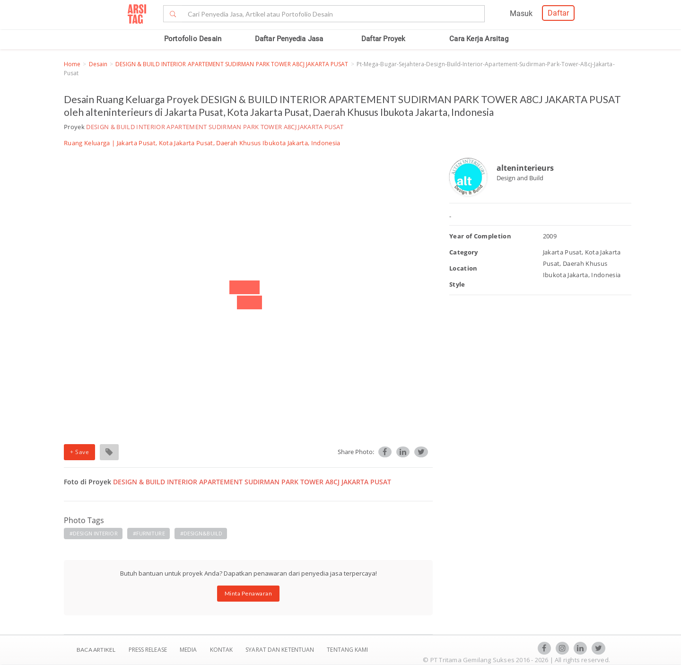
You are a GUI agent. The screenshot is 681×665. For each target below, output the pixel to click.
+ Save (79, 452)
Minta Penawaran (248, 593)
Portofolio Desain (192, 39)
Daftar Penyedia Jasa (289, 39)
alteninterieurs (525, 168)
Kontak (222, 650)
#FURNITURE (149, 533)
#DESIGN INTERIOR (94, 533)
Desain (98, 64)
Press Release (147, 650)
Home (72, 64)
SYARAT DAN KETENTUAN (280, 650)
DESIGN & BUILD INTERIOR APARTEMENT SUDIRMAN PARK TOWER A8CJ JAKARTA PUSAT (231, 64)
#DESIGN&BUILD (201, 533)
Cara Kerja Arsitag (478, 39)
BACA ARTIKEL (96, 649)
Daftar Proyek (383, 39)
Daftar (558, 13)
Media (189, 650)
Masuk (521, 13)
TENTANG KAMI (347, 650)
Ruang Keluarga (87, 143)
